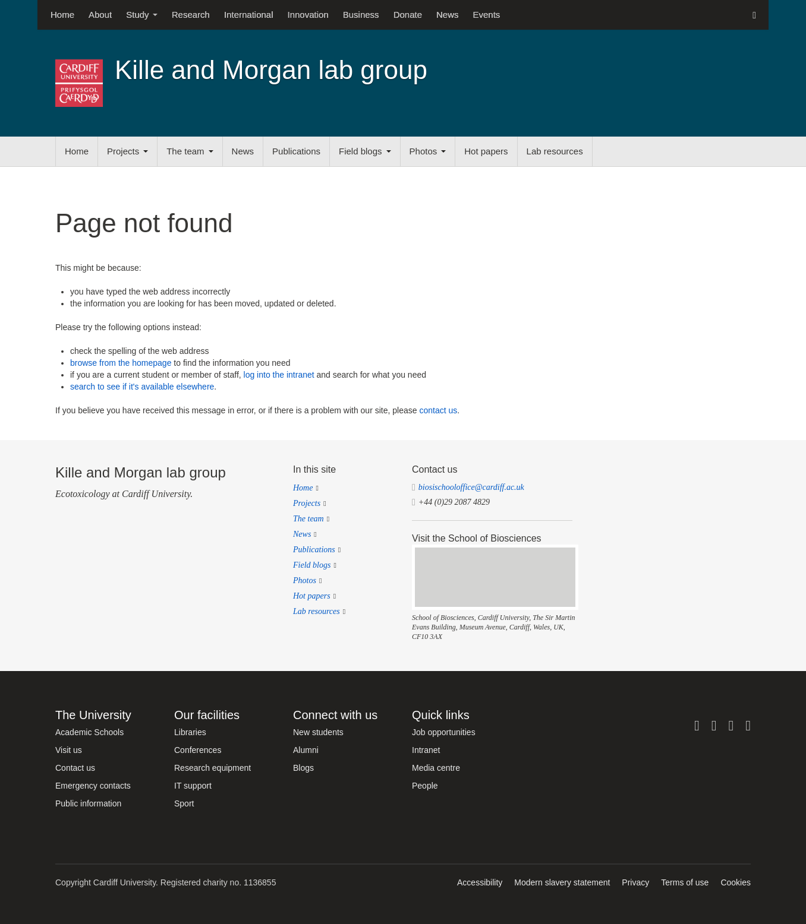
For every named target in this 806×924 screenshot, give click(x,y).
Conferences (197, 750)
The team (189, 151)
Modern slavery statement (562, 882)
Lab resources (555, 151)
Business (361, 15)
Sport (184, 803)
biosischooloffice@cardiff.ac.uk (471, 487)
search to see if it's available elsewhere (142, 386)
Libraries (190, 732)
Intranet (426, 750)
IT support (193, 785)
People (425, 785)
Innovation (308, 15)
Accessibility (479, 882)
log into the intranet (279, 374)
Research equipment (212, 768)
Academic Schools (89, 732)
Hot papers (486, 151)
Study (142, 15)
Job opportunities (444, 732)
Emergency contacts (93, 785)
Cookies (735, 882)
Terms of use (685, 882)
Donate (407, 15)
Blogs (303, 768)
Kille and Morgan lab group (271, 69)
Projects (127, 151)
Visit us (68, 750)
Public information (88, 803)
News (447, 15)
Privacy (635, 882)
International (248, 15)
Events (486, 15)
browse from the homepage (120, 363)
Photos (428, 151)
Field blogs (365, 151)
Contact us (75, 768)
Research (191, 15)
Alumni (306, 750)
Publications (296, 151)
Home (62, 15)
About (100, 15)
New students (318, 732)
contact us (438, 410)
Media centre (436, 768)
